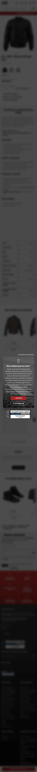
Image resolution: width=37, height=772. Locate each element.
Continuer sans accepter (26, 354)
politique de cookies (20, 387)
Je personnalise (18, 403)
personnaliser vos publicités (15, 391)
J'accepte (18, 398)
